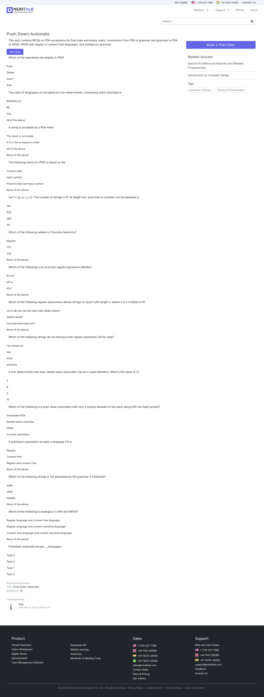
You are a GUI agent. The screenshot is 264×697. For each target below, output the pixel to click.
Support (222, 10)
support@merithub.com (208, 664)
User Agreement (195, 687)
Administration (20, 658)
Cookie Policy (174, 687)
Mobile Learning (80, 649)
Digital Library (19, 653)
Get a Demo (181, 2)
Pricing (239, 9)
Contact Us (201, 673)
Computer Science (200, 90)
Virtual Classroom (21, 645)
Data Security (155, 687)
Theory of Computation (231, 90)
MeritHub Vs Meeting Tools (86, 658)
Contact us (249, 2)
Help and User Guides (207, 645)
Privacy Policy (136, 687)
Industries (76, 653)
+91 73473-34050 (227, 2)
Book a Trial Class (221, 45)
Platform (201, 10)
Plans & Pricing (141, 674)
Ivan (21, 604)
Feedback (200, 668)
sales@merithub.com (144, 665)
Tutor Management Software (27, 662)
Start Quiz (15, 51)
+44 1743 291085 (145, 650)
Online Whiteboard (22, 649)
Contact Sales (140, 669)
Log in (253, 9)
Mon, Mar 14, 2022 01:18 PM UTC (34, 607)
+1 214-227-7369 (202, 2)
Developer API (78, 645)
